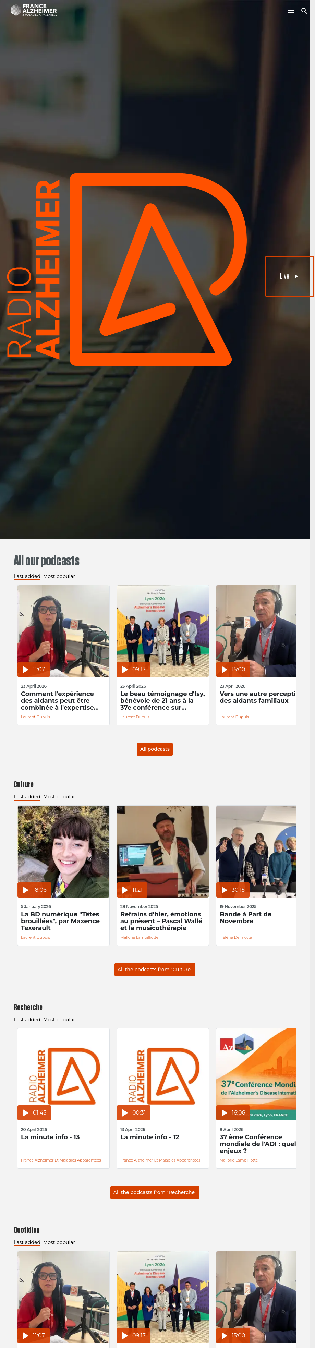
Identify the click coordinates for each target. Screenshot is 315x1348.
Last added (27, 576)
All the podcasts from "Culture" (155, 969)
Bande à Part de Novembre (245, 918)
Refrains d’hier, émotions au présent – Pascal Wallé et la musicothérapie (161, 921)
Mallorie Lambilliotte (139, 937)
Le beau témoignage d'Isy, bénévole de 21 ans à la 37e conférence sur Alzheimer (162, 700)
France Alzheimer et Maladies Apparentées (61, 1160)
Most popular (59, 576)
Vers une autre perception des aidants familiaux (262, 697)
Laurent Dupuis (35, 716)
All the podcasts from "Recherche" (154, 1192)
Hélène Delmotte (236, 937)
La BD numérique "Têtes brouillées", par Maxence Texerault (60, 921)
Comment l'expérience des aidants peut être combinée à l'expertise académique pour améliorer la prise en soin (61, 700)
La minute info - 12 (149, 1137)
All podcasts (155, 749)
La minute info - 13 (50, 1137)
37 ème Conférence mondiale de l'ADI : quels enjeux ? (259, 1144)
